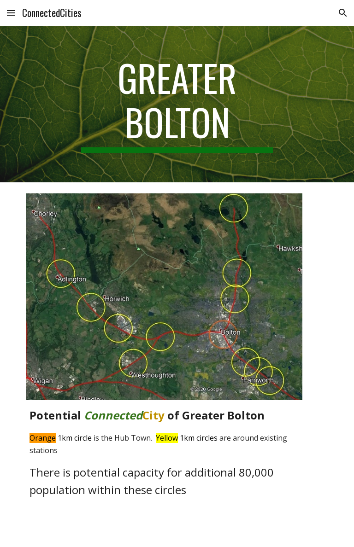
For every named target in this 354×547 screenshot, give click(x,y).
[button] (11, 12)
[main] (176, 104)
